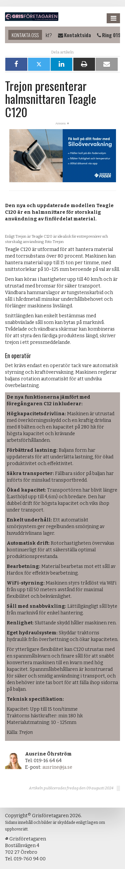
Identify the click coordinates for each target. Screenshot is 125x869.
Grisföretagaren (31, 17)
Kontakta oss (25, 35)
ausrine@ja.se (57, 767)
